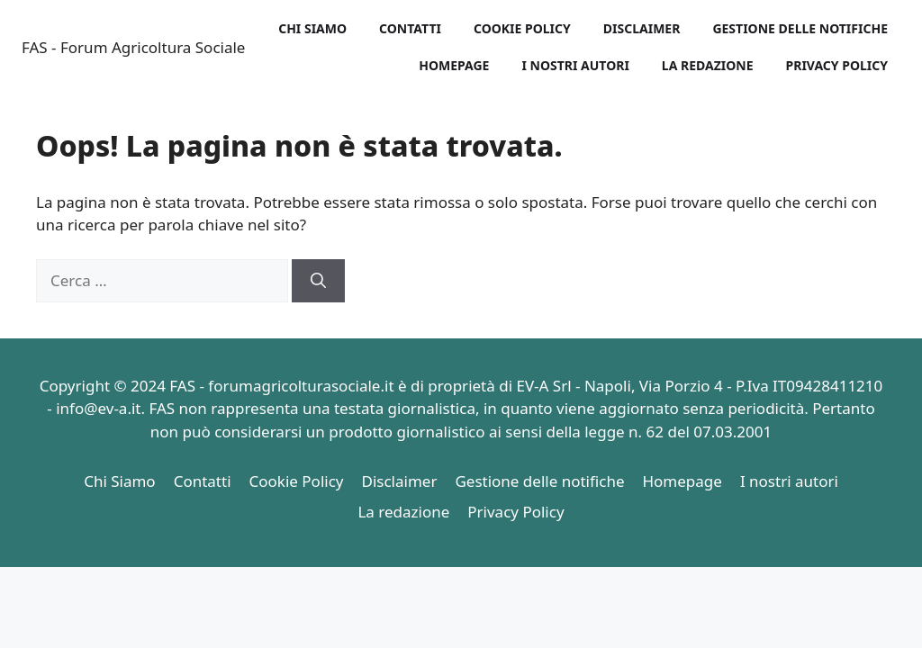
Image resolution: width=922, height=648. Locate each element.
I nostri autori (574, 65)
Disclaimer (642, 28)
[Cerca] (318, 280)
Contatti (410, 28)
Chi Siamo (312, 28)
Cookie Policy (522, 28)
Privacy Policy (837, 65)
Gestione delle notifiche (800, 28)
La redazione (708, 65)
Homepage (454, 65)
